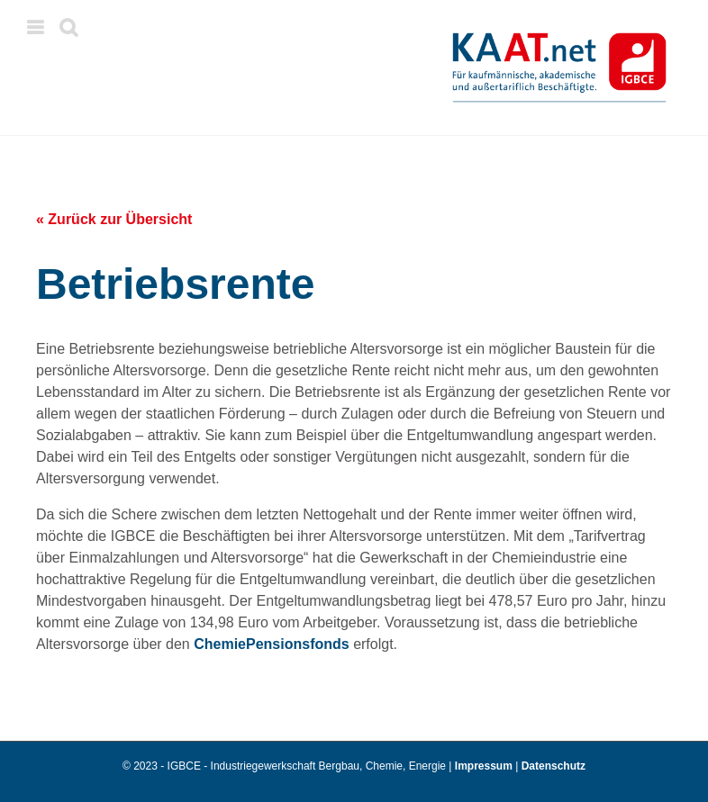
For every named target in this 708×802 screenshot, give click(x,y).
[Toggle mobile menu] (36, 27)
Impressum (485, 766)
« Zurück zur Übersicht (114, 219)
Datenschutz (553, 766)
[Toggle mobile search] (68, 27)
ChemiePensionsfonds (271, 644)
